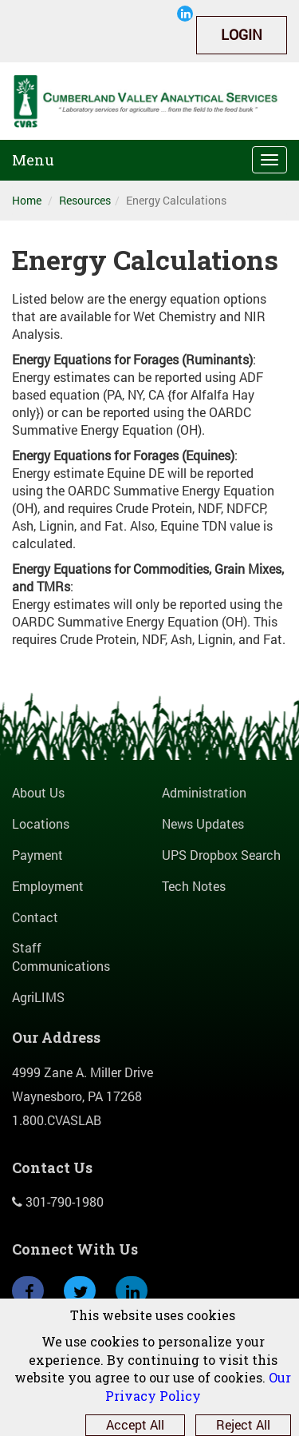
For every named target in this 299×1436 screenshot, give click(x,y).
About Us (38, 792)
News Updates (203, 823)
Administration (204, 792)
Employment (48, 885)
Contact (35, 917)
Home (26, 200)
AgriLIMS (38, 996)
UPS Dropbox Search (221, 854)
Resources (85, 200)
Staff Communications (61, 956)
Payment (37, 854)
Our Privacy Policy (198, 1386)
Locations (40, 823)
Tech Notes (194, 885)
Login (241, 34)
